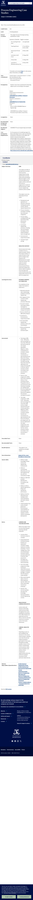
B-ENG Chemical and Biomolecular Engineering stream (24, 668)
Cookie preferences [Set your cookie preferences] (24, 896)
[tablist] (20, 3)
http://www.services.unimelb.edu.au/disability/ (21, 150)
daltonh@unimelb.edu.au (12, 164)
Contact (3, 721)
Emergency (3, 749)
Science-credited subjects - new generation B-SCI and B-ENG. (24, 683)
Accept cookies (8, 896)
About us (3, 711)
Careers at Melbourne (6, 713)
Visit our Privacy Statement (10, 893)
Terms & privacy (10, 749)
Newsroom (3, 718)
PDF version (9, 689)
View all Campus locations (23, 723)
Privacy (23, 749)
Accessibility (18, 749)
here (22, 71)
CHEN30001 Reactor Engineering (17, 101)
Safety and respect (5, 716)
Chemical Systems (22, 671)
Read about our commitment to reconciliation (12, 706)
